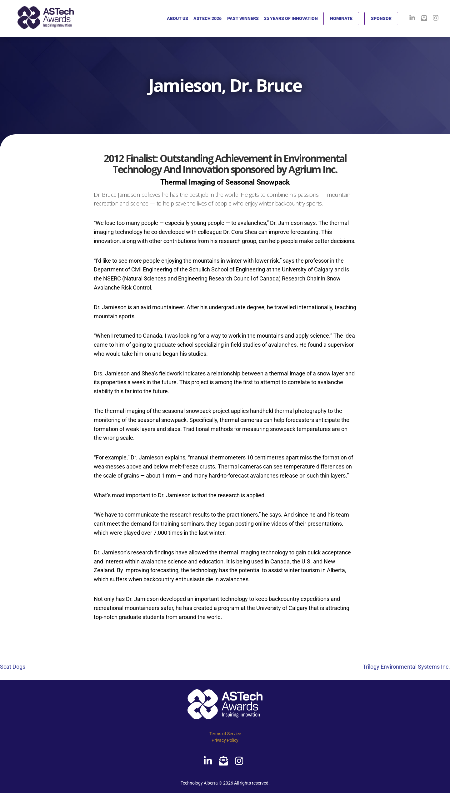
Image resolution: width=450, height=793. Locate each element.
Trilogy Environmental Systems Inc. (406, 666)
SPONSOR (381, 18)
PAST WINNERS (243, 18)
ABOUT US (177, 18)
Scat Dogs (12, 666)
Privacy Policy (225, 740)
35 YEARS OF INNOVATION (291, 18)
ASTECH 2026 (207, 18)
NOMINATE (341, 18)
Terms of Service (225, 733)
